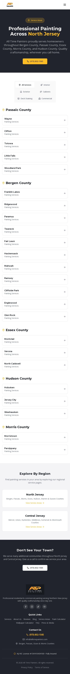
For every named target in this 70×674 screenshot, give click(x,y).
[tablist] (35, 92)
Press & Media (48, 623)
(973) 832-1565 (35, 61)
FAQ (37, 623)
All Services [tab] (25, 85)
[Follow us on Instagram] (32, 606)
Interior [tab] (45, 85)
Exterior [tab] (25, 92)
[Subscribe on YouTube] (44, 606)
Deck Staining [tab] (24, 99)
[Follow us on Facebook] (25, 606)
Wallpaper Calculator (25, 623)
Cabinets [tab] (45, 92)
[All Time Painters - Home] (10, 4)
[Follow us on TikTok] (38, 606)
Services (7, 619)
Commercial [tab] (45, 99)
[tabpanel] (35, 281)
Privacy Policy (27, 667)
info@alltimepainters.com (35, 639)
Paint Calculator (59, 619)
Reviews (27, 619)
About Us (17, 619)
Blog (35, 619)
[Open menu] (65, 5)
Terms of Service (42, 667)
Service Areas (44, 619)
